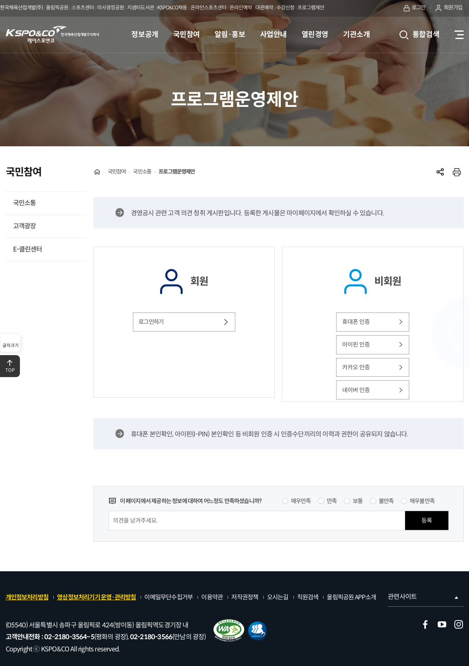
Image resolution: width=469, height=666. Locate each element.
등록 (426, 520)
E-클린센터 (27, 249)
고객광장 (24, 226)
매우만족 (301, 501)
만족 (332, 501)
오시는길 (278, 597)
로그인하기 (184, 321)
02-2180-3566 (151, 637)
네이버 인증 (373, 390)
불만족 (386, 501)
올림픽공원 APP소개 (351, 597)
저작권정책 (244, 597)
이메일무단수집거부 (168, 597)
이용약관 (212, 597)
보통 (358, 501)
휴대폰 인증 (373, 321)
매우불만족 (422, 501)
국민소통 (24, 203)
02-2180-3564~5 (69, 637)
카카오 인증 (373, 367)
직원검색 (308, 597)
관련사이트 (424, 596)
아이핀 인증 (373, 344)
